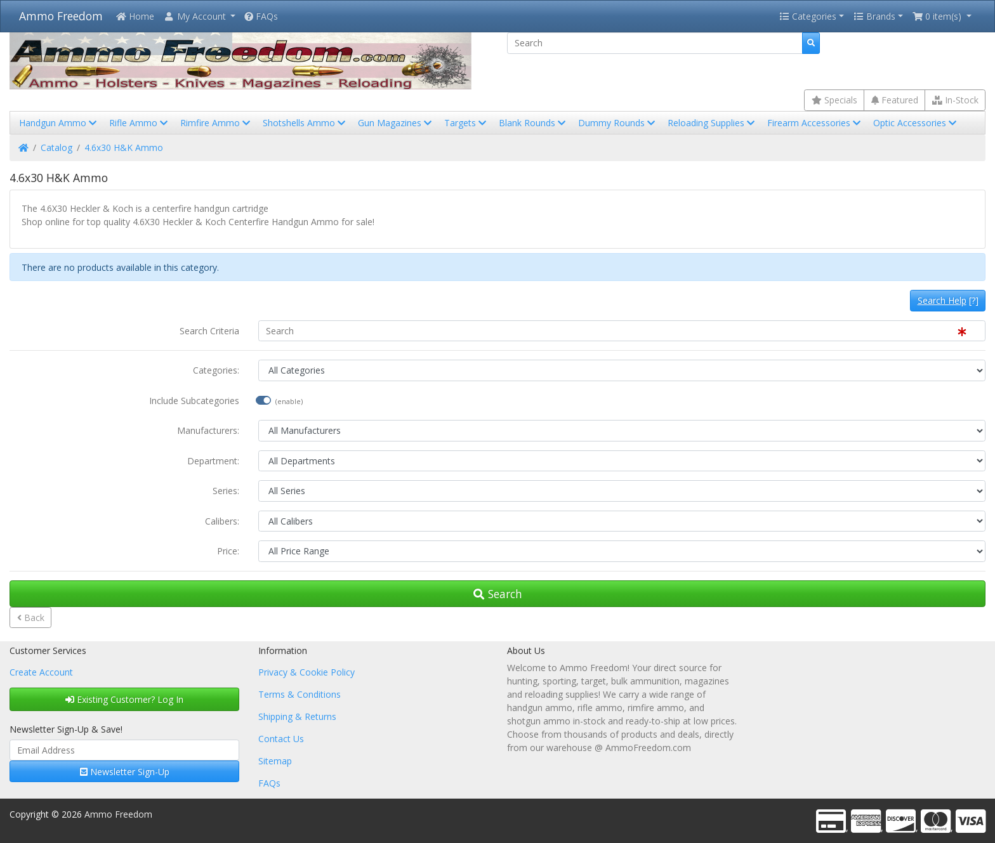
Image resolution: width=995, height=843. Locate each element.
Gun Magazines (396, 123)
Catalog (56, 147)
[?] (948, 300)
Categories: (216, 370)
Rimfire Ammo (216, 123)
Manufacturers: (208, 430)
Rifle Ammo (139, 123)
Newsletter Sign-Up (124, 772)
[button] (199, 16)
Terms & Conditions (299, 694)
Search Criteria (209, 331)
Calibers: (222, 521)
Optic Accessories (916, 123)
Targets (466, 123)
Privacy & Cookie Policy (306, 672)
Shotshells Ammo (305, 123)
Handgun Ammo (59, 123)
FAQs (261, 16)
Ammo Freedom (61, 15)
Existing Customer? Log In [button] (124, 699)
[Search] (655, 43)
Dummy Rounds (617, 123)
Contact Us (281, 739)
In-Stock (955, 100)
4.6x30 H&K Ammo (123, 147)
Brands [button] (874, 16)
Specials (834, 100)
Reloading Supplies (712, 123)
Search (497, 593)
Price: (228, 551)
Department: (213, 461)
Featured (894, 100)
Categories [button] (808, 16)
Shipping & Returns (297, 716)
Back (30, 617)
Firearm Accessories (815, 123)
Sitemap (275, 761)
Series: (226, 491)
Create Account (41, 672)
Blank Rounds (533, 123)
